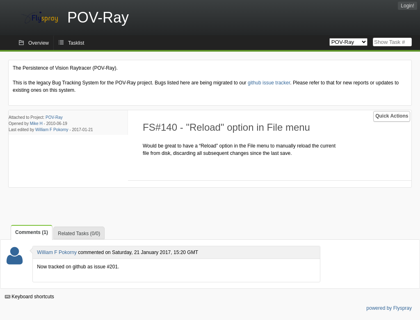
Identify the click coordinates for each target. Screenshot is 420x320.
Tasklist (76, 43)
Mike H (36, 123)
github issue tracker (269, 83)
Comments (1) (31, 232)
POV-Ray (54, 117)
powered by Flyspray (389, 308)
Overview (38, 43)
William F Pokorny (51, 129)
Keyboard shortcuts (29, 297)
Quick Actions (391, 116)
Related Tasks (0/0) (79, 233)
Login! (407, 6)
